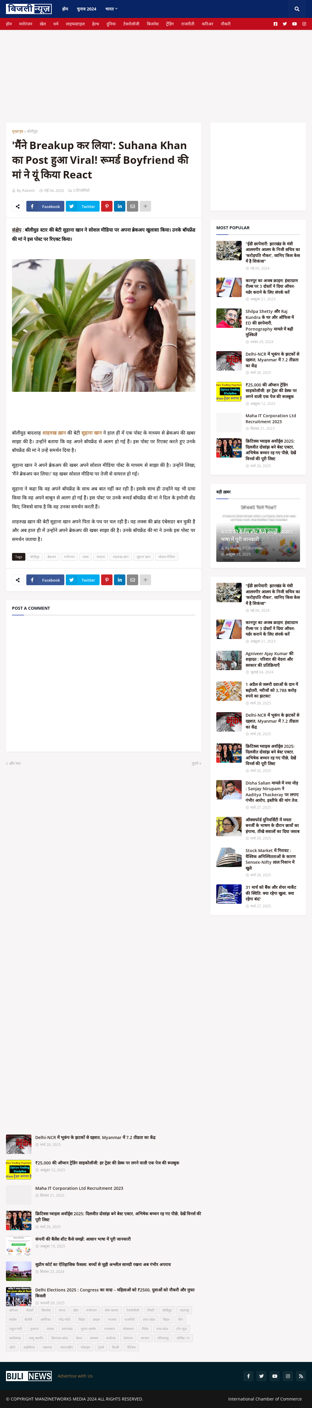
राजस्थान (109, 1328)
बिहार (166, 1319)
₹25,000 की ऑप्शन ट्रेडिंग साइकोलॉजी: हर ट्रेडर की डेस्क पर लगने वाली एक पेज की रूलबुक (107, 1163)
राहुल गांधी (15, 1328)
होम (9, 24)
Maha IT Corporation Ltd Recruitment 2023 (79, 1188)
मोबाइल (85, 1347)
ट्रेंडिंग (170, 24)
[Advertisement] (156, 72)
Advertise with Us (75, 1376)
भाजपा (112, 1319)
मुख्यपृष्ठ (17, 131)
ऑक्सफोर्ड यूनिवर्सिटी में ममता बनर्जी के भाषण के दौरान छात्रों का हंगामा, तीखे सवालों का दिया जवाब (272, 825)
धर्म (55, 24)
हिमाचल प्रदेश (59, 1338)
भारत (62, 1310)
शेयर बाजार (111, 1310)
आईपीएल (29, 1347)
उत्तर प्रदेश (149, 1319)
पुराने (195, 763)
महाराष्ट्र (184, 1310)
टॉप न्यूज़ (181, 1328)
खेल (43, 24)
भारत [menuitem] (109, 9)
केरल (79, 1338)
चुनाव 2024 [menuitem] (86, 9)
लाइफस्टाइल (75, 24)
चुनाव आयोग (88, 1328)
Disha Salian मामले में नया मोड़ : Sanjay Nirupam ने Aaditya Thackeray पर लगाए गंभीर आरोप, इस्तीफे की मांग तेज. (272, 791)
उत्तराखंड (67, 1328)
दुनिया (111, 24)
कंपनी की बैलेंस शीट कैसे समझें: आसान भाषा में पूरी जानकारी (83, 1239)
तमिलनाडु (163, 1338)
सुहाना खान (143, 556)
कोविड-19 (183, 1338)
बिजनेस (153, 24)
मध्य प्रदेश (162, 1328)
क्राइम (96, 1319)
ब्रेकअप (52, 556)
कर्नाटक (110, 1338)
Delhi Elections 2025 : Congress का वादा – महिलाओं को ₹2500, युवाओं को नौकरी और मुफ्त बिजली (114, 1293)
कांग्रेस (12, 1319)
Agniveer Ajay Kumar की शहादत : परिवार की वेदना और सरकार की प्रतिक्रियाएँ (269, 659)
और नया (15, 763)
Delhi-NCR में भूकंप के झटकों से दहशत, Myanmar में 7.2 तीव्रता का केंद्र (95, 1137)
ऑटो (12, 1347)
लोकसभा (128, 1328)
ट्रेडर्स (101, 1347)
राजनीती (187, 24)
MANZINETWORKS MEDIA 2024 (66, 1399)
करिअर (207, 24)
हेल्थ (95, 24)
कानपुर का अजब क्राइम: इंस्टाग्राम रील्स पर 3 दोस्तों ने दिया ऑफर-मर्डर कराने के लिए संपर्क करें (272, 286)
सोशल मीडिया (167, 556)
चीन (180, 1319)
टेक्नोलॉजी (131, 24)
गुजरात (34, 1328)
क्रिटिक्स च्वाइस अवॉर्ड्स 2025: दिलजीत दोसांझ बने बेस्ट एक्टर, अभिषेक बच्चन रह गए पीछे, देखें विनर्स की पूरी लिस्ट (118, 1216)
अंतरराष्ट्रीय (66, 1347)
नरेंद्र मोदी (64, 1319)
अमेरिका (45, 1319)
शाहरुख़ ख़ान (121, 556)
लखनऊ (47, 1347)
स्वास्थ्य (94, 1338)
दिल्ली (115, 1347)
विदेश (81, 1319)
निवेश (145, 1328)
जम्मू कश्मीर (36, 1338)
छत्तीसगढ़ (15, 1338)
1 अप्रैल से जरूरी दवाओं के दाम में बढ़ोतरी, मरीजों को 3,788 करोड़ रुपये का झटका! (272, 690)
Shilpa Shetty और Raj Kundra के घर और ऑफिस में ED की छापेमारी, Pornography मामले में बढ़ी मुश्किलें (270, 322)
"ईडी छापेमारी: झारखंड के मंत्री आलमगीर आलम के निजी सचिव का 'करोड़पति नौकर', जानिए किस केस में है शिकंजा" (273, 252)
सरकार (145, 1338)
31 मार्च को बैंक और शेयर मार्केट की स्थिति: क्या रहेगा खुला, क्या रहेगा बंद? (271, 893)
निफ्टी (150, 1310)
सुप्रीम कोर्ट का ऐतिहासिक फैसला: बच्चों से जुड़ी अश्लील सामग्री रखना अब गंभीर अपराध (103, 1264)
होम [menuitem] (65, 9)
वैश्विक (131, 1347)
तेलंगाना (128, 1338)
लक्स (86, 556)
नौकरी (226, 24)
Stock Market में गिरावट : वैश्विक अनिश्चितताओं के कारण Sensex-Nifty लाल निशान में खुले (271, 859)
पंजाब (50, 1328)
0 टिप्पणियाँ (81, 190)
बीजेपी (28, 1319)
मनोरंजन (25, 24)
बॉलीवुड (32, 131)
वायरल (101, 556)
